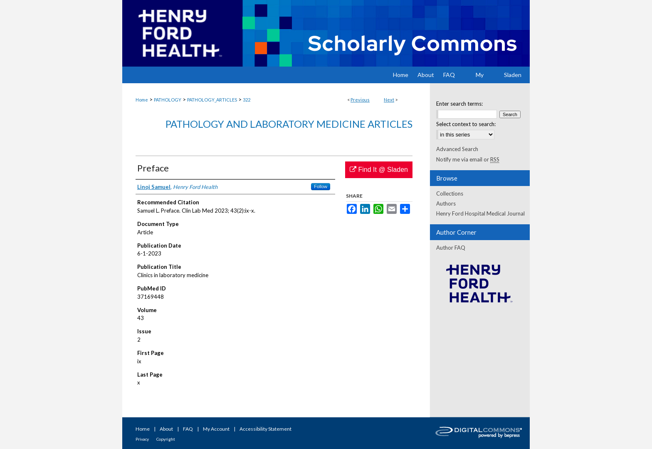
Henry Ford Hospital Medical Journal (480, 213)
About (166, 429)
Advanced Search (457, 149)
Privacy (142, 439)
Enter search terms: (459, 103)
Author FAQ (450, 247)
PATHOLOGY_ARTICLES (212, 99)
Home (142, 99)
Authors (446, 203)
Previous (360, 99)
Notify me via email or (467, 159)
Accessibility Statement (265, 429)
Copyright (165, 439)
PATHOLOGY (167, 99)
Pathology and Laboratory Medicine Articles (288, 124)
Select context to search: (466, 124)
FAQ (188, 429)
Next (389, 99)
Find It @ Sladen (379, 169)
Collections (449, 193)
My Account (216, 429)
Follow (320, 186)
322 (246, 99)
